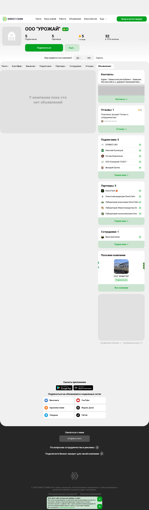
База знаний (50, 19)
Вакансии (31, 66)
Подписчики (46, 66)
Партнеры (61, 66)
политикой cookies (66, 507)
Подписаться (44, 48)
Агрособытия (90, 19)
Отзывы (90, 66)
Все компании (121, 288)
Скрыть (99, 58)
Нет (89, 58)
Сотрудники (76, 66)
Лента (38, 19)
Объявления (75, 19)
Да (78, 58)
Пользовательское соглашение (62, 494)
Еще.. (103, 19)
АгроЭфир (17, 66)
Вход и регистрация (131, 19)
